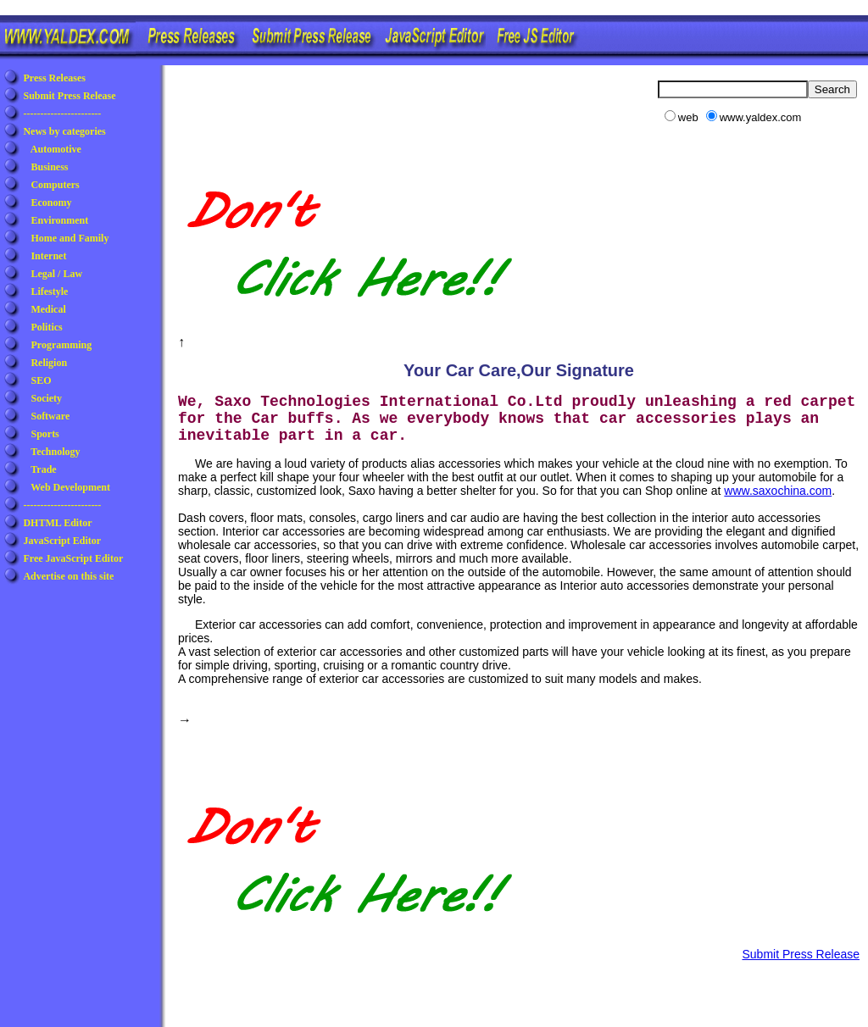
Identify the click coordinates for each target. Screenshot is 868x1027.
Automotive (56, 149)
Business (49, 167)
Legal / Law (56, 274)
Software (50, 416)
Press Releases (54, 78)
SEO (41, 380)
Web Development (70, 487)
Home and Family (69, 238)
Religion (49, 363)
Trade (43, 469)
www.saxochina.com (778, 490)
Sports (44, 434)
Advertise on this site (68, 576)
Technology (55, 452)
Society (46, 398)
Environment (59, 220)
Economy (51, 202)
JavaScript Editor (62, 541)
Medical (48, 309)
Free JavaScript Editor (73, 558)
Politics (46, 327)
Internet (48, 256)
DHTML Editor (57, 523)
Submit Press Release (69, 96)
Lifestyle (49, 291)
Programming (61, 345)
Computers (55, 185)
